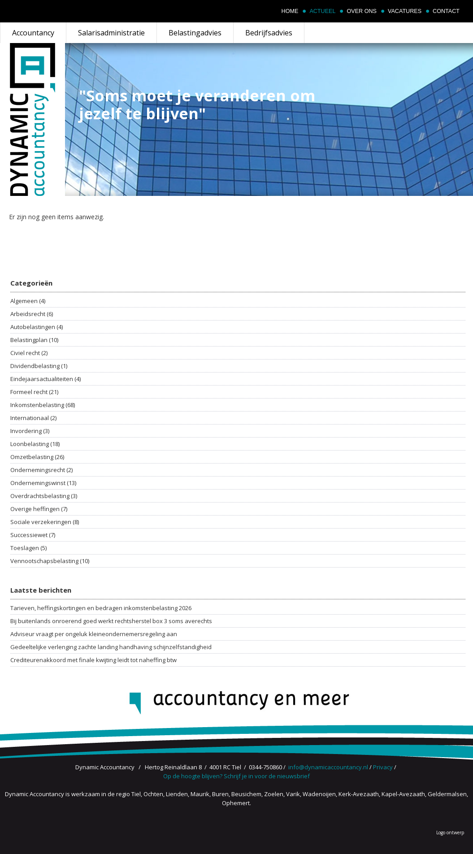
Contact (446, 11)
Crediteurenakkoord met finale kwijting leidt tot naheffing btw (93, 660)
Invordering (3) (29, 431)
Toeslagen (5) (28, 548)
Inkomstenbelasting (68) (42, 405)
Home (290, 11)
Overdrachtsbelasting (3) (43, 496)
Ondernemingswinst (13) (43, 483)
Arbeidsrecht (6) (31, 314)
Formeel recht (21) (34, 392)
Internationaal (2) (33, 418)
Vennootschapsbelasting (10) (49, 561)
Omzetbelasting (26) (37, 457)
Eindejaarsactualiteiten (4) (45, 379)
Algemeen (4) (27, 301)
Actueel (322, 11)
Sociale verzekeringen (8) (44, 522)
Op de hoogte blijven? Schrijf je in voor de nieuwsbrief (236, 776)
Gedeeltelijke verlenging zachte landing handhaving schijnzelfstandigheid (111, 647)
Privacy (383, 767)
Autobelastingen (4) (36, 327)
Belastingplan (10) (34, 340)
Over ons (361, 11)
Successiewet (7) (32, 535)
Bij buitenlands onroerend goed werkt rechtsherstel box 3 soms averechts (111, 621)
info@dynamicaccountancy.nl (328, 767)
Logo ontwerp (450, 832)
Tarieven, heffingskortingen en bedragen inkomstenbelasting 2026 (100, 608)
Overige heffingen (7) (38, 509)
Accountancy (33, 33)
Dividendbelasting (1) (38, 366)
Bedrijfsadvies (268, 33)
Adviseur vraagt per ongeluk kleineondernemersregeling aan (93, 634)
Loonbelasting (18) (35, 444)
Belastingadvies (195, 33)
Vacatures (404, 11)
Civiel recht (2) (29, 353)
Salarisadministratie (111, 33)
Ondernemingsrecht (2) (41, 470)
